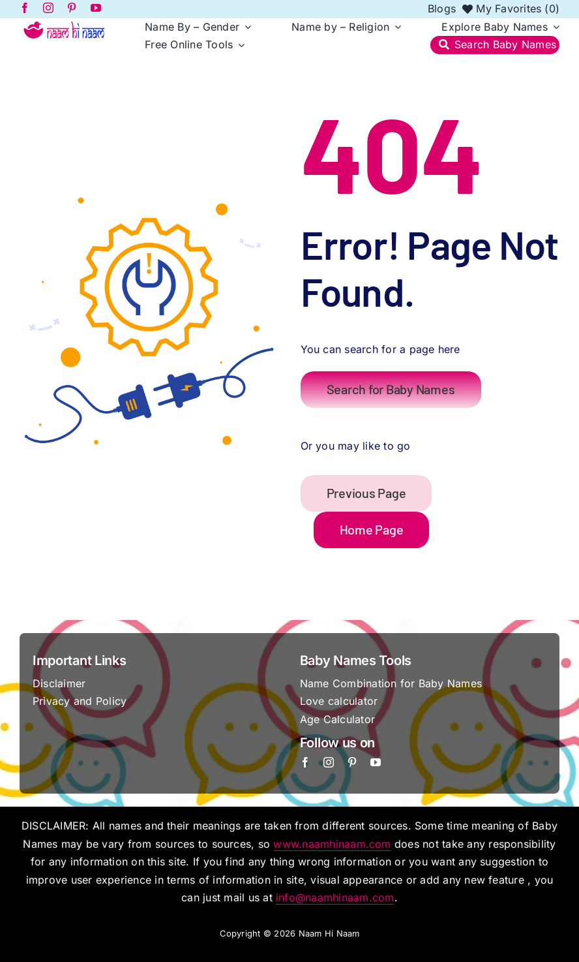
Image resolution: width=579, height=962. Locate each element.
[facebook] (305, 762)
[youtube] (375, 762)
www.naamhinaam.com (332, 843)
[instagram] (328, 762)
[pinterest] (352, 762)
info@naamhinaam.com (335, 897)
